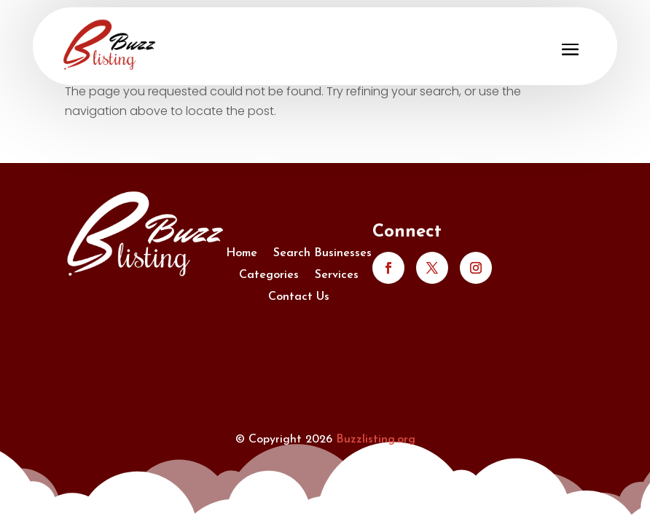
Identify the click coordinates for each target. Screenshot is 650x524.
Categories (269, 275)
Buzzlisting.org (375, 439)
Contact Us (298, 297)
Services (337, 275)
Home (241, 253)
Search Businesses (322, 253)
